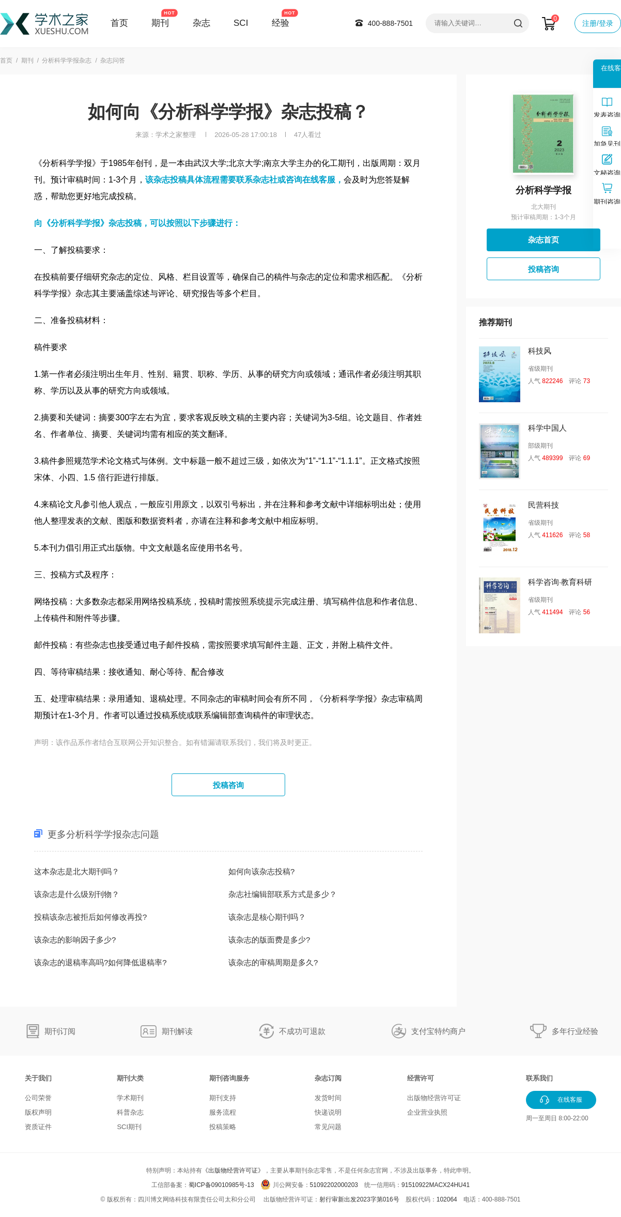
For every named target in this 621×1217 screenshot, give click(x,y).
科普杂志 (130, 1112)
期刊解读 (177, 1031)
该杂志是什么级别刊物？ (76, 894)
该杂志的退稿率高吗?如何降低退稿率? (100, 962)
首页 (119, 23)
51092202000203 (334, 1185)
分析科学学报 (543, 190)
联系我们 (539, 1078)
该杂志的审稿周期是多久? (273, 962)
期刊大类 (130, 1078)
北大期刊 (543, 206)
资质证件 (38, 1127)
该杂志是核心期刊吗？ (267, 916)
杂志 (201, 23)
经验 (280, 23)
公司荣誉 (38, 1098)
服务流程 (222, 1112)
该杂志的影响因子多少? (75, 939)
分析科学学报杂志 (66, 60)
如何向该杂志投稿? (261, 871)
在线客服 (318, 179)
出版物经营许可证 (434, 1098)
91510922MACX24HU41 (435, 1185)
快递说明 (328, 1112)
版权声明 (38, 1112)
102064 (447, 1199)
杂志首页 (543, 239)
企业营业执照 (427, 1112)
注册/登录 (597, 23)
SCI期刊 (129, 1127)
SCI (241, 23)
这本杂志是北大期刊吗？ (76, 871)
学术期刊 (130, 1098)
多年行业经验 (575, 1031)
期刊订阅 (59, 1031)
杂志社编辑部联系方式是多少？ (282, 894)
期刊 (160, 23)
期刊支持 (222, 1098)
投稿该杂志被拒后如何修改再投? (90, 916)
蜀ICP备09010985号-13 (221, 1185)
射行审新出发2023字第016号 (359, 1199)
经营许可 (420, 1078)
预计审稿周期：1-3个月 (543, 217)
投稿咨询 (228, 785)
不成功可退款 (302, 1031)
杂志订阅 (328, 1078)
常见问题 (328, 1127)
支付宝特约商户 (438, 1031)
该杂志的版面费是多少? (269, 939)
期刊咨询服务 (229, 1078)
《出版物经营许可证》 (233, 1170)
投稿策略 (222, 1127)
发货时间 (328, 1098)
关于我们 (38, 1078)
